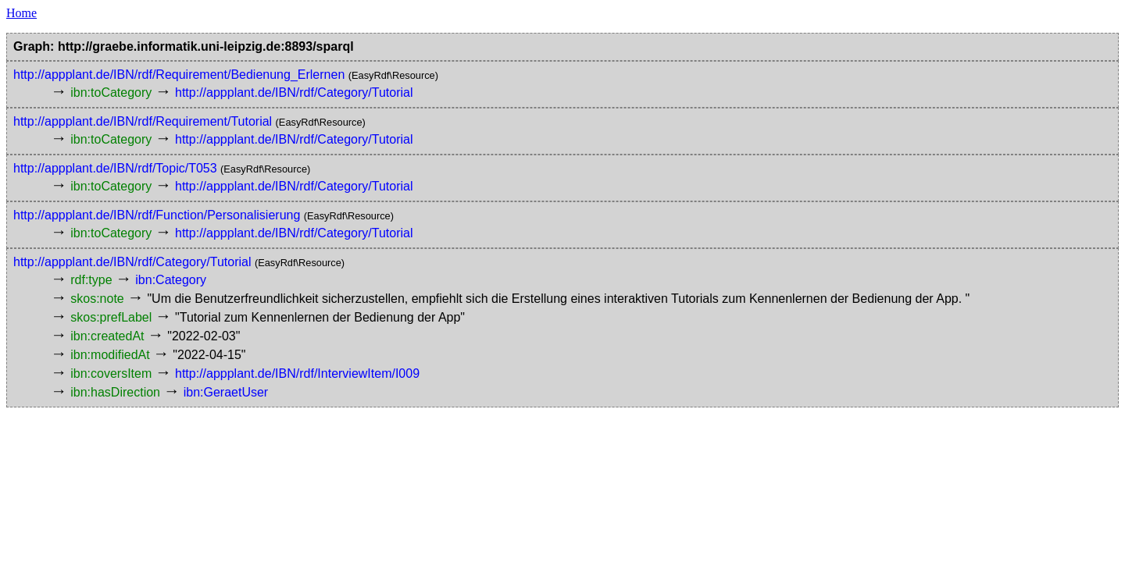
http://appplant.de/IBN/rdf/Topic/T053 (115, 168)
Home (21, 13)
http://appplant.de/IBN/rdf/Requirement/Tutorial (142, 121)
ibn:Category (170, 279)
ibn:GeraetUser (226, 392)
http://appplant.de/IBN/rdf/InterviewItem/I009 (297, 373)
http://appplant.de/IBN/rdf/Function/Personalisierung (156, 215)
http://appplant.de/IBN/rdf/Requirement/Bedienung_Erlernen (179, 74)
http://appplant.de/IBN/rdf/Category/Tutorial (293, 92)
